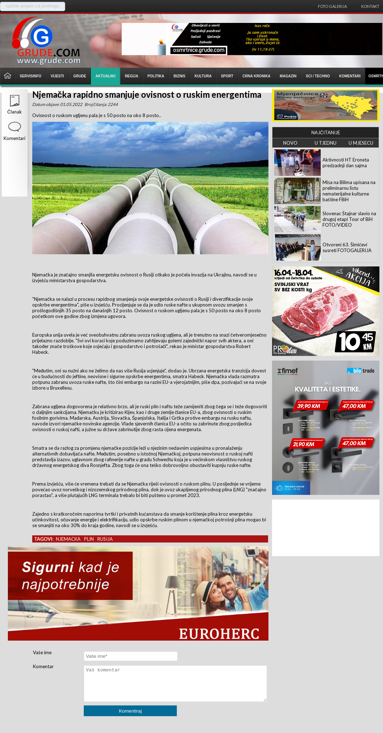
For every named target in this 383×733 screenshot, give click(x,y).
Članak (14, 112)
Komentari (14, 138)
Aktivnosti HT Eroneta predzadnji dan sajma (346, 162)
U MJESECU (361, 143)
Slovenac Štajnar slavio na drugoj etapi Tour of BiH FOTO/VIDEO (349, 219)
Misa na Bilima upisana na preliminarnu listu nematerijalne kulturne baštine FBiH (349, 190)
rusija (105, 539)
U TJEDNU (325, 143)
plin (89, 539)
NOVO (290, 143)
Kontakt (370, 6)
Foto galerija (332, 6)
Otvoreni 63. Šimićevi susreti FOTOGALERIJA (347, 247)
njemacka (68, 539)
